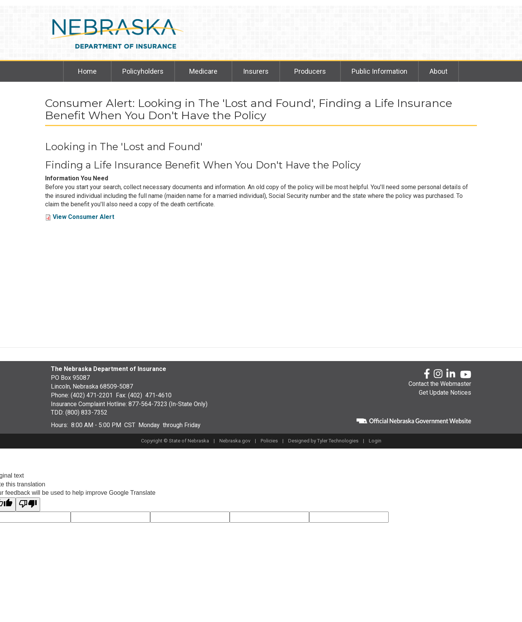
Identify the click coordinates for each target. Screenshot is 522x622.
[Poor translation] (28, 504)
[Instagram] (438, 374)
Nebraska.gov (234, 441)
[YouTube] (465, 374)
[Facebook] (427, 374)
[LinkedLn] (451, 374)
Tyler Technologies (337, 441)
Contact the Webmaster (440, 383)
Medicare (203, 71)
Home (87, 71)
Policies (269, 441)
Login (375, 441)
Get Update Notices (445, 392)
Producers (310, 71)
